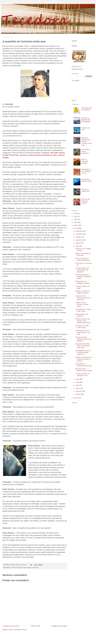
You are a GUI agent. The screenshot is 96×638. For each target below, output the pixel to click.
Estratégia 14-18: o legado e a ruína (86, 171)
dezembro (79, 231)
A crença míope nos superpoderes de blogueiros (82, 269)
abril (77, 385)
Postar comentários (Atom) (17, 629)
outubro (78, 237)
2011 (76, 398)
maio (77, 382)
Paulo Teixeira (27, 567)
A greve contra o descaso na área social (81, 304)
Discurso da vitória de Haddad (85, 201)
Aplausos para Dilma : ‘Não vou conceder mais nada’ (82, 345)
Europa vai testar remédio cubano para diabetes (83, 339)
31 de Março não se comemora (85, 151)
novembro (79, 234)
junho (78, 379)
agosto (78, 243)
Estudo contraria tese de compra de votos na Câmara (83, 359)
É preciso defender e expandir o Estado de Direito (83, 276)
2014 (76, 222)
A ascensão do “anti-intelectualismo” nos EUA (82, 332)
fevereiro (79, 391)
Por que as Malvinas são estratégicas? (86, 119)
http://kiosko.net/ (77, 69)
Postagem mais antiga (59, 626)
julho (77, 246)
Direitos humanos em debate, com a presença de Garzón (83, 320)
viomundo (35, 567)
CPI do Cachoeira (16, 567)
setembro (79, 240)
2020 (76, 213)
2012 (76, 228)
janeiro (78, 394)
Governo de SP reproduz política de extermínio (82, 297)
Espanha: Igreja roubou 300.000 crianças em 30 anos (86, 141)
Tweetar (74, 41)
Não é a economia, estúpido (85, 161)
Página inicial (35, 626)
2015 (76, 219)
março (78, 388)
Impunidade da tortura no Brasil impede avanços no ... (82, 352)
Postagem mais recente (11, 626)
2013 (76, 225)
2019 (76, 216)
